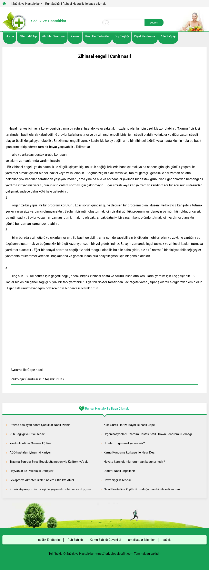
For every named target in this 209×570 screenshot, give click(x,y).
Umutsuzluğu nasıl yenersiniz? (124, 443)
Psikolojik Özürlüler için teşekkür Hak (37, 379)
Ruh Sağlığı (52, 4)
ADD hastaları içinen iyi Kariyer (30, 452)
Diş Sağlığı (122, 36)
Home (10, 36)
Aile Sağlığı (168, 36)
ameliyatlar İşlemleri (142, 540)
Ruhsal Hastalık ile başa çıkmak (84, 4)
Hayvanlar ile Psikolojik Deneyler (31, 471)
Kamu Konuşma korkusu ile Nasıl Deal (129, 452)
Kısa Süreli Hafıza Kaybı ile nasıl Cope (129, 425)
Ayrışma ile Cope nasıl (27, 370)
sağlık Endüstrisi (49, 540)
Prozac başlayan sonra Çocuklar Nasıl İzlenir (40, 425)
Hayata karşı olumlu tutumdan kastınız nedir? (134, 462)
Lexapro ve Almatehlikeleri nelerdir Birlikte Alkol (42, 480)
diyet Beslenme (144, 36)
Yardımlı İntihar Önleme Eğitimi (30, 443)
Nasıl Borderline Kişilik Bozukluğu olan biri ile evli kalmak (142, 489)
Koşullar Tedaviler (97, 36)
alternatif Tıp (28, 36)
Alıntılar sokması (53, 36)
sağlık (167, 540)
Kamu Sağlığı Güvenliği (105, 540)
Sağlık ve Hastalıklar (26, 4)
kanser (75, 36)
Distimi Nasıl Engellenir (119, 471)
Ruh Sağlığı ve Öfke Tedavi (27, 434)
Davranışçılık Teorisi (117, 480)
